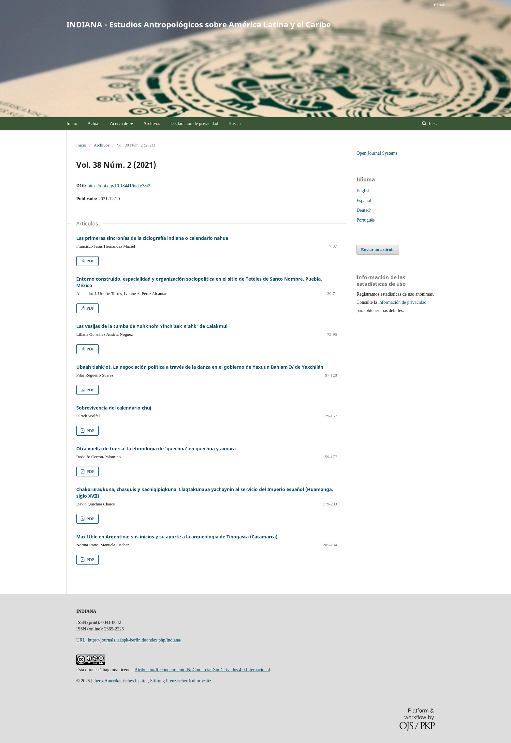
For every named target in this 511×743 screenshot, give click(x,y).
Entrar (439, 4)
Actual (93, 123)
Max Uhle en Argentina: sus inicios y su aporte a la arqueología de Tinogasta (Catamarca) (176, 537)
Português (366, 220)
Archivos (151, 123)
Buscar (234, 123)
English (364, 190)
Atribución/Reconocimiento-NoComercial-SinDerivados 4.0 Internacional (202, 669)
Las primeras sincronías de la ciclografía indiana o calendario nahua (152, 238)
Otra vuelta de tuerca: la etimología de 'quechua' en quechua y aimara (156, 448)
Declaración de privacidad (194, 123)
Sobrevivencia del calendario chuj (113, 408)
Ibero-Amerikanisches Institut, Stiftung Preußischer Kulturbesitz (152, 680)
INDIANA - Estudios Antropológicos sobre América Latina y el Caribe (198, 24)
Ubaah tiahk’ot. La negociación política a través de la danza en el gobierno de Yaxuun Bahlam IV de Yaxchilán (199, 367)
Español (364, 200)
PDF (89, 260)
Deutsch (364, 210)
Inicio (71, 123)
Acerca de (119, 123)
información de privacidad (402, 302)
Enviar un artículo (377, 249)
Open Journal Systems (377, 153)
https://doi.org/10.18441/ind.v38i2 (119, 185)
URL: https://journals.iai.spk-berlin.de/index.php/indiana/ (128, 640)
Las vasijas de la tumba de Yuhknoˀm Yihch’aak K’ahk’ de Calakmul (151, 326)
